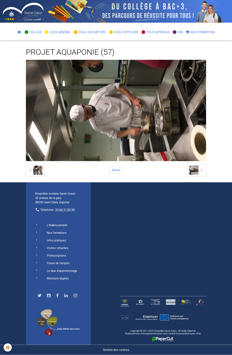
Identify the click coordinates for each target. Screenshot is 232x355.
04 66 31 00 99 (65, 209)
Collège (33, 32)
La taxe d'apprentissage (62, 271)
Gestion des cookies (116, 350)
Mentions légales (58, 278)
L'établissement (57, 225)
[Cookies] (8, 347)
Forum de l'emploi (58, 263)
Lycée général (57, 32)
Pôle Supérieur (155, 32)
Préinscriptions (56, 255)
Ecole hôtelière (123, 32)
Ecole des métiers (89, 32)
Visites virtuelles (57, 248)
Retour (116, 170)
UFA (177, 32)
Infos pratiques (56, 240)
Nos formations (200, 32)
